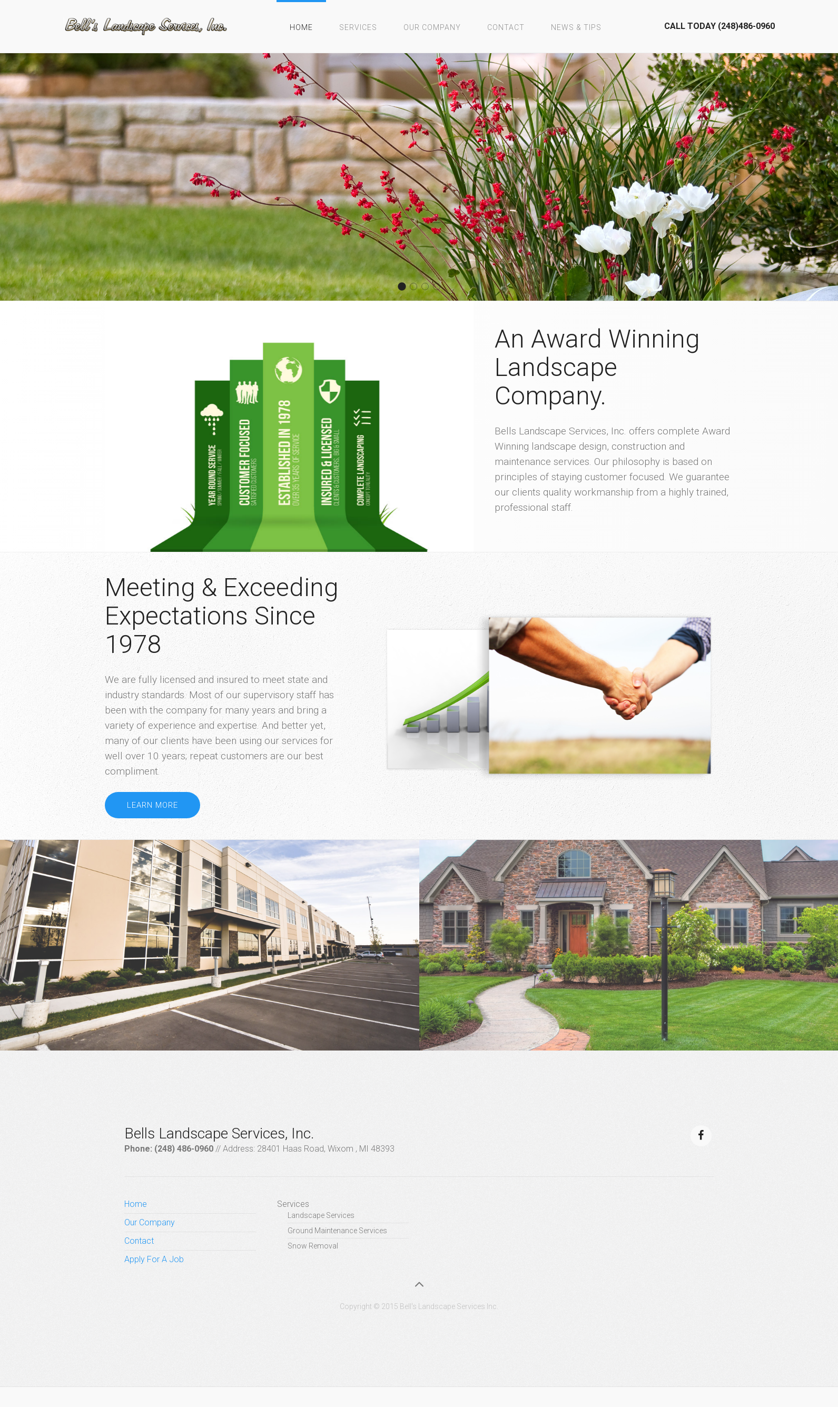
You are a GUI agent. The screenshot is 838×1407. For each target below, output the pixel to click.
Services (358, 27)
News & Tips (576, 27)
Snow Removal (313, 1246)
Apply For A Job (154, 1259)
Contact (506, 27)
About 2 (405, 287)
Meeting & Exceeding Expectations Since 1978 (221, 615)
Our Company (432, 27)
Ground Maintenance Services (337, 1230)
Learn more (152, 805)
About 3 (428, 287)
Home (301, 27)
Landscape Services (321, 1215)
